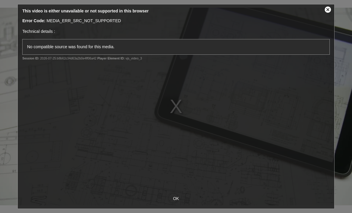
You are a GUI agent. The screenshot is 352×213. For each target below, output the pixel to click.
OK (176, 198)
